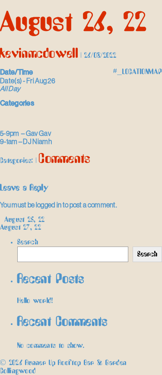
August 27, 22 (24, 227)
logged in (49, 204)
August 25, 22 (22, 219)
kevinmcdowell (39, 54)
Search (27, 242)
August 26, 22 (73, 23)
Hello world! (35, 300)
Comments (64, 159)
